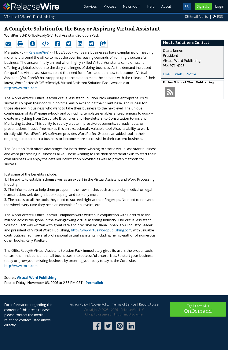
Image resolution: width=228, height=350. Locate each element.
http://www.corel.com (20, 88)
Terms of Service (124, 304)
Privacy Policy (79, 304)
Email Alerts (198, 16)
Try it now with (198, 309)
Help (151, 6)
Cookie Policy (100, 304)
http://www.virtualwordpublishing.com (101, 230)
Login (219, 6)
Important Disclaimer (128, 314)
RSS (220, 16)
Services (90, 6)
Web (178, 74)
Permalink (94, 282)
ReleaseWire (31, 6)
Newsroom (131, 6)
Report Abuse (149, 304)
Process (110, 6)
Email (167, 74)
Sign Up (203, 6)
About (166, 6)
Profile (191, 74)
